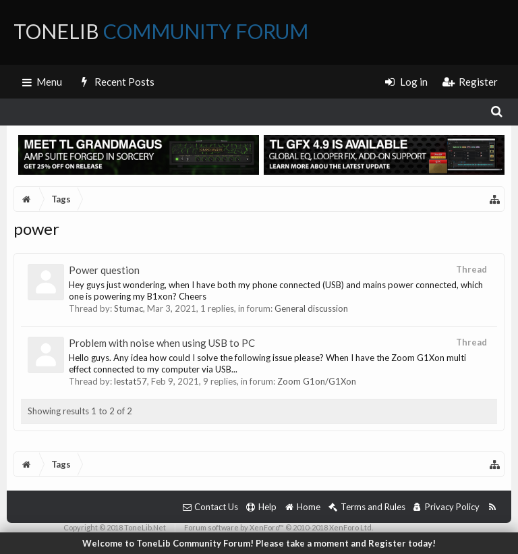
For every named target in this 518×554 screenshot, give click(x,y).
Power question (104, 270)
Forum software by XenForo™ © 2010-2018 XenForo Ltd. (278, 527)
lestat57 (130, 381)
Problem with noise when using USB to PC (162, 343)
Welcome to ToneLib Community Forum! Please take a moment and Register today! (259, 543)
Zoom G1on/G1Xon (316, 381)
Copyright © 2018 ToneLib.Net (114, 527)
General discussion (311, 308)
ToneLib (160, 31)
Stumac (128, 308)
